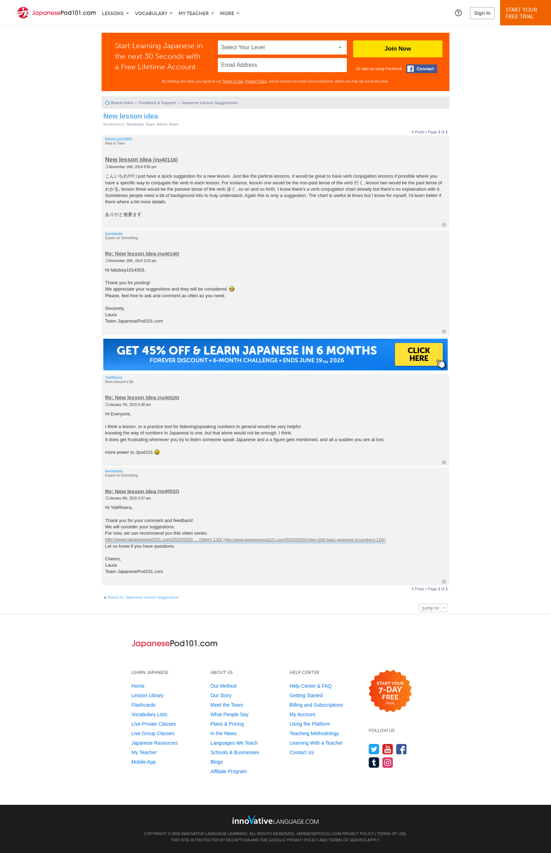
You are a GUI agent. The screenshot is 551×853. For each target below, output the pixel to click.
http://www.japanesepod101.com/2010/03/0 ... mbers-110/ (163, 539)
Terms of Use (232, 81)
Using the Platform (310, 724)
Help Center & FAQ (311, 686)
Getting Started (306, 695)
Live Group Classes (152, 733)
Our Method (223, 686)
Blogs (216, 762)
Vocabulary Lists (149, 714)
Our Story (221, 695)
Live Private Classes (153, 724)
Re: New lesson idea (130, 253)
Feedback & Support (157, 103)
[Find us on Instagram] (387, 762)
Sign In (482, 13)
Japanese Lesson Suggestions (209, 103)
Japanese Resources (154, 743)
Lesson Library (147, 695)
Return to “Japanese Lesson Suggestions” (144, 597)
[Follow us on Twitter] (374, 749)
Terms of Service (348, 840)
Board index (122, 103)
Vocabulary (151, 14)
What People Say (229, 714)
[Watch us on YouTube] (387, 749)
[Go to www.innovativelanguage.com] (275, 819)
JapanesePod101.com (318, 834)
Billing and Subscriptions (316, 705)
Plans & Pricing (227, 724)
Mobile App (143, 762)
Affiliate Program (228, 771)
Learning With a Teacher (316, 743)
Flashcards (143, 705)
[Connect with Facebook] (422, 69)
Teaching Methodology (314, 733)
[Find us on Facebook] (401, 749)
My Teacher (194, 14)
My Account (302, 714)
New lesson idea (130, 116)
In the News (223, 733)
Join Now (397, 48)
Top (444, 225)
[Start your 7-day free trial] (390, 691)
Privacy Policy (256, 81)
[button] (458, 12)
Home (137, 686)
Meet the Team (226, 705)
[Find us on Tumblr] (374, 762)
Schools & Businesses (234, 752)
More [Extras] (227, 14)
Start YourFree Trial (526, 13)
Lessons (113, 14)
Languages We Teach (234, 743)
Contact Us (302, 752)
